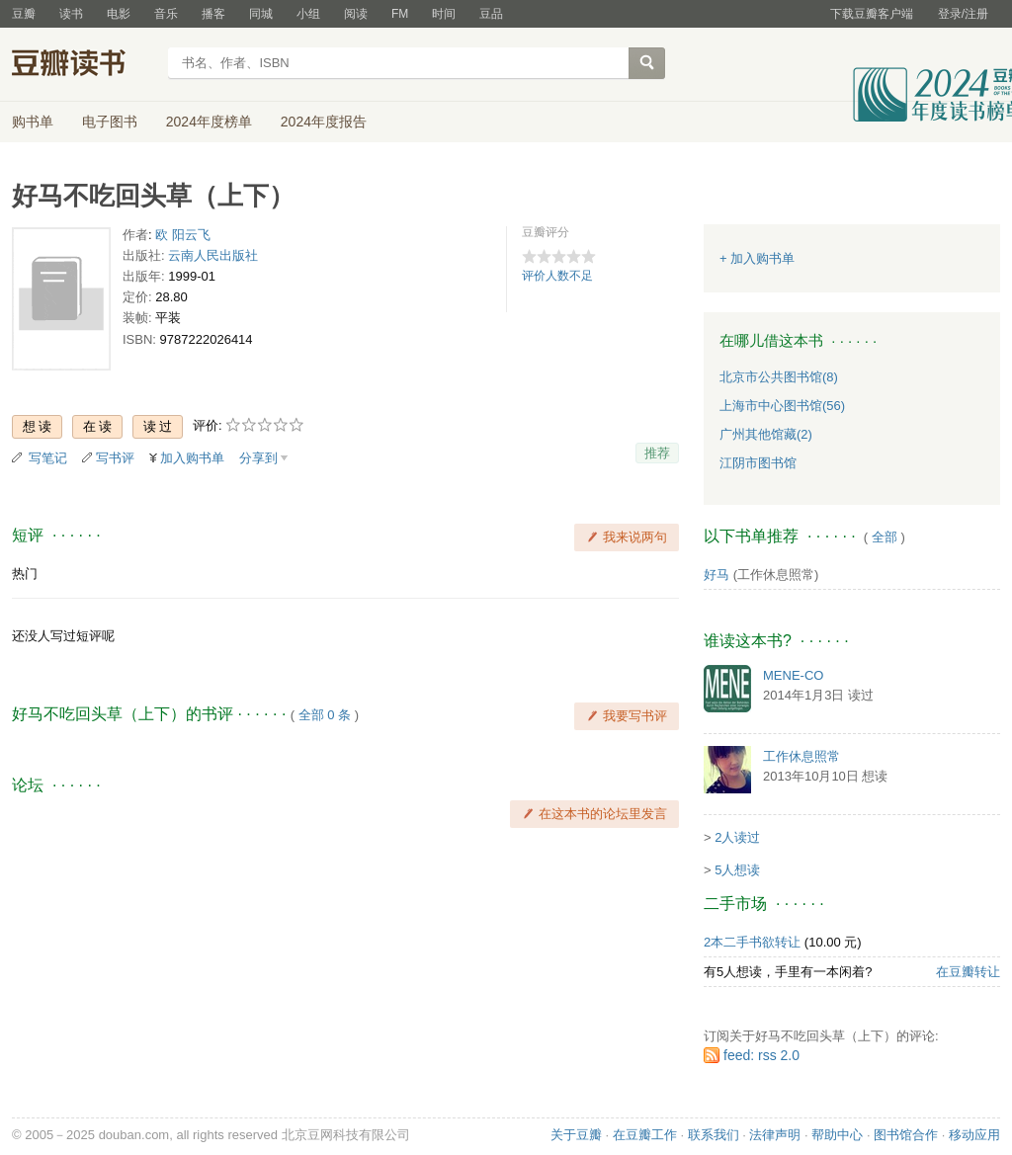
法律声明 (775, 1134)
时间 (444, 14)
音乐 (166, 14)
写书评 (115, 458)
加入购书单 (192, 458)
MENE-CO (793, 675)
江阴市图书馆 (758, 462)
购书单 (32, 121)
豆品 (491, 14)
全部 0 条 (324, 714)
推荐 (657, 453)
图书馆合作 (906, 1134)
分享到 (258, 458)
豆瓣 (24, 14)
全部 (884, 537)
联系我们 (713, 1134)
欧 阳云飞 (183, 234)
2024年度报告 (324, 121)
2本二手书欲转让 (752, 942)
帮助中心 (837, 1134)
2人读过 (737, 837)
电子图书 (109, 121)
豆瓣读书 (83, 65)
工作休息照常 (801, 756)
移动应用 (974, 1134)
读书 (71, 14)
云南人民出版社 (213, 255)
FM (399, 14)
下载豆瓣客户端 (871, 14)
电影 (118, 14)
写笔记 (48, 458)
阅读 (356, 14)
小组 (308, 14)
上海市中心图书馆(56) (782, 405)
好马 (716, 574)
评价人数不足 (557, 276)
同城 (261, 14)
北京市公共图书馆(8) (778, 377)
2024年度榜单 (209, 121)
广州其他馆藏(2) (765, 434)
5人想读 (737, 870)
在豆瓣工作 (645, 1134)
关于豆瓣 (576, 1134)
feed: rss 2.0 (761, 1055)
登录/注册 (963, 14)
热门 (25, 573)
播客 (213, 14)
